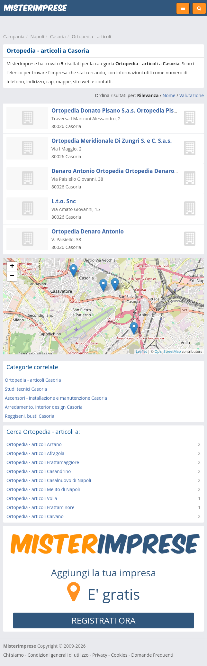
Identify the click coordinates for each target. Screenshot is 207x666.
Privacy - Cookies (109, 655)
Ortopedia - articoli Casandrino (38, 471)
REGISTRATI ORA (104, 620)
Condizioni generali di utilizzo (58, 655)
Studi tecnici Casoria (26, 389)
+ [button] (12, 266)
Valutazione (191, 95)
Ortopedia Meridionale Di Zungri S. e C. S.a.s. (111, 140)
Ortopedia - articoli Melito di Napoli (43, 489)
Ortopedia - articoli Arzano (34, 444)
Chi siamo (13, 655)
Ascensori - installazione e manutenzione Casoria (56, 398)
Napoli (37, 36)
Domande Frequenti (152, 655)
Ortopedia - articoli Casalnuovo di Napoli (48, 480)
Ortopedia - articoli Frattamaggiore (42, 462)
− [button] (12, 276)
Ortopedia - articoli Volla (31, 498)
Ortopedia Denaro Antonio (87, 231)
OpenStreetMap (168, 351)
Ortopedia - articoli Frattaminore (40, 507)
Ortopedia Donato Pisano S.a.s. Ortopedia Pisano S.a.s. (125, 110)
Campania (13, 36)
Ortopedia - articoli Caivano (35, 516)
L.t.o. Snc (63, 201)
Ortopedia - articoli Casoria (33, 380)
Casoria (58, 36)
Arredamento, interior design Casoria (44, 407)
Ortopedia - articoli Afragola (35, 453)
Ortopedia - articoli (91, 36)
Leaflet (141, 351)
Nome (169, 95)
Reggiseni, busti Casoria (29, 416)
